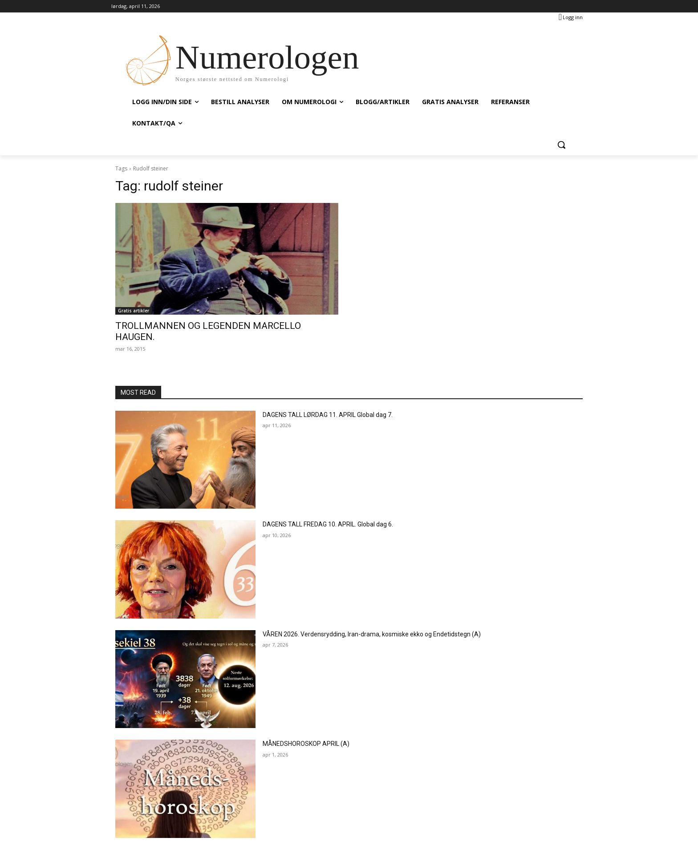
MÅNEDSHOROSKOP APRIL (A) (306, 743)
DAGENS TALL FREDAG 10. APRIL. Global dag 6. (328, 524)
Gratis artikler (133, 311)
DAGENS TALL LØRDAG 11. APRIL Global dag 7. (328, 414)
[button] (561, 144)
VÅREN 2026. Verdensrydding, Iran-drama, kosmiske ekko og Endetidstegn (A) (372, 634)
